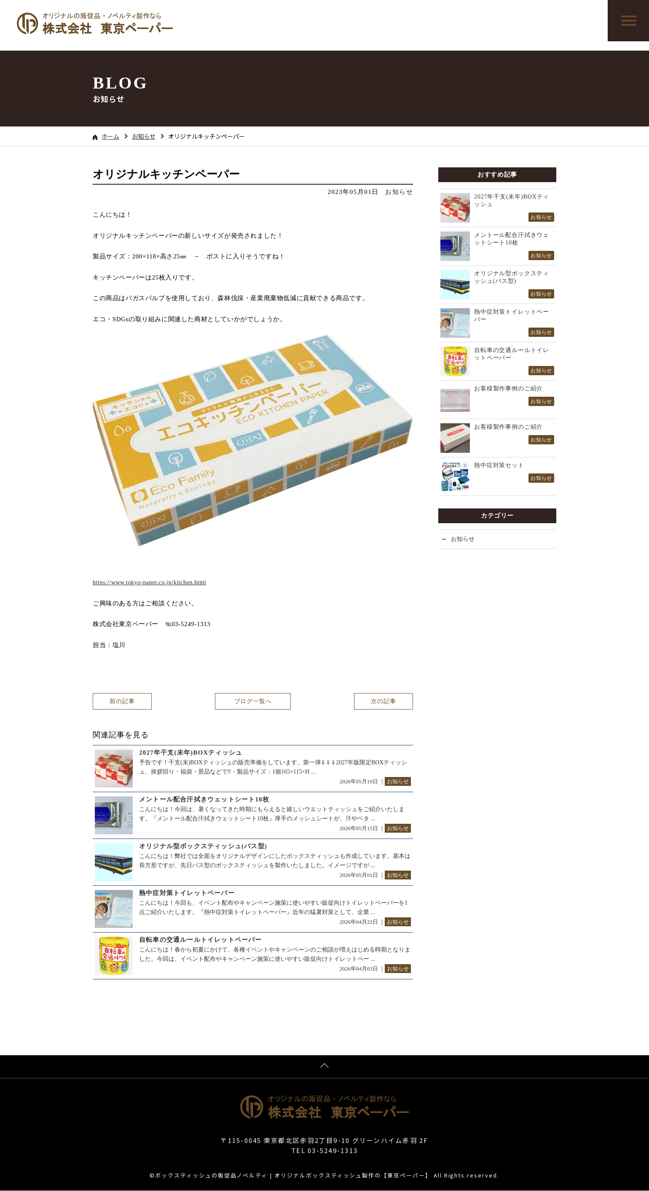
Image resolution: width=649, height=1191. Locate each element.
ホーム (106, 136)
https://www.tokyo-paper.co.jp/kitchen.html (149, 582)
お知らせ (144, 136)
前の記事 (122, 701)
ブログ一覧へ (252, 701)
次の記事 (383, 701)
